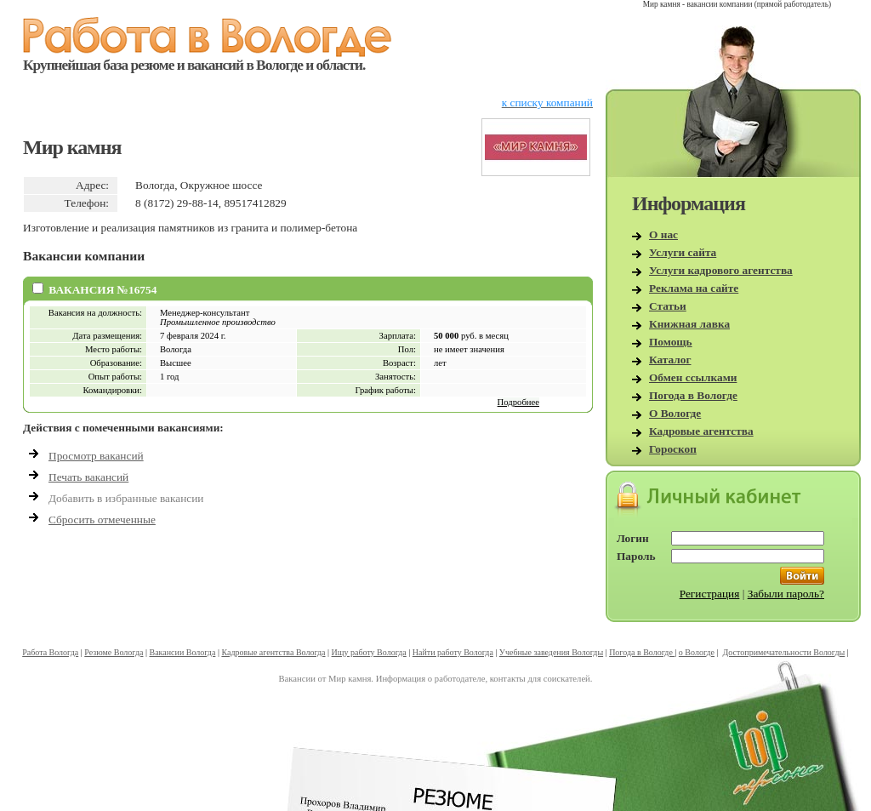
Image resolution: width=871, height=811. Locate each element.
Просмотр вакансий (96, 455)
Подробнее (518, 402)
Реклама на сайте (693, 288)
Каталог (670, 359)
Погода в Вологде (693, 395)
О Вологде (675, 413)
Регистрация (710, 593)
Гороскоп (673, 449)
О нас (663, 234)
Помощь (670, 341)
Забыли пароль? (786, 593)
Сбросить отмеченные (102, 519)
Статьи (667, 306)
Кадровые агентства (701, 431)
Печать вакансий (88, 477)
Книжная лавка (689, 323)
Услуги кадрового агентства (721, 270)
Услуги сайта (682, 252)
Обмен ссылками (693, 377)
